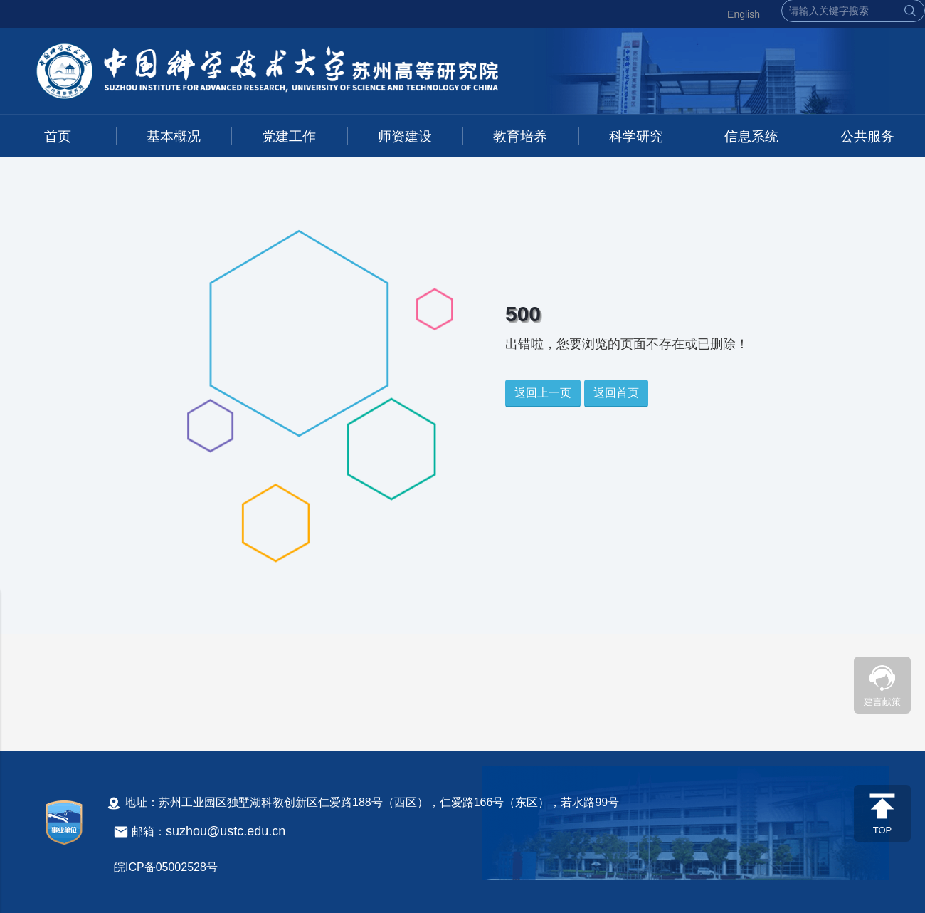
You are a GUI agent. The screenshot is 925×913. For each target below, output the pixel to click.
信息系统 (751, 136)
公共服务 (867, 136)
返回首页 (616, 393)
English (743, 14)
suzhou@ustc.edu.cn (225, 831)
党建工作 (289, 136)
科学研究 (636, 136)
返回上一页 (542, 393)
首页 (57, 136)
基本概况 (174, 136)
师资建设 (405, 136)
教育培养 (520, 136)
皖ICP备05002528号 (166, 867)
